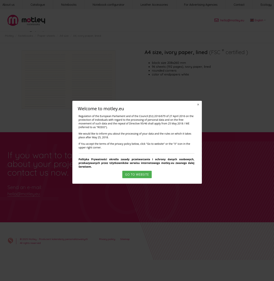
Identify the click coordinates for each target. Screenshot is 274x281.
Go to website (137, 174)
